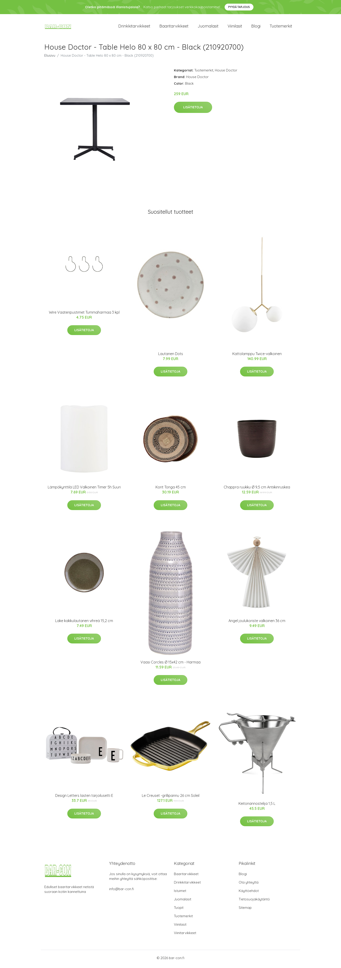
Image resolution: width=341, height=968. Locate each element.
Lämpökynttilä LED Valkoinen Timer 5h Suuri (84, 489)
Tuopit (178, 910)
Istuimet (180, 893)
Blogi (256, 27)
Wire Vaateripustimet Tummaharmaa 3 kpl (84, 314)
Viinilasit (235, 27)
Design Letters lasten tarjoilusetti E (84, 798)
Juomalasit (208, 27)
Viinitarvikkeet (185, 935)
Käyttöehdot (249, 893)
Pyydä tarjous (239, 7)
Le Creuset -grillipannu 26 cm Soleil (170, 798)
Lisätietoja (193, 110)
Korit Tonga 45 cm (170, 489)
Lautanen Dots (170, 356)
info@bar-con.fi (121, 891)
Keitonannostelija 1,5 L (256, 805)
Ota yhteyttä (248, 884)
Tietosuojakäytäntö (254, 901)
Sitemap (245, 910)
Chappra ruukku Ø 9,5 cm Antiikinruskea (257, 489)
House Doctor (226, 72)
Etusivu (49, 58)
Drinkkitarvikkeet (134, 27)
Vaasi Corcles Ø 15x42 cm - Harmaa (170, 664)
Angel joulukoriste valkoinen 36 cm (256, 623)
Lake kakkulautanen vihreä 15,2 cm (84, 623)
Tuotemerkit (281, 27)
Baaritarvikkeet (173, 27)
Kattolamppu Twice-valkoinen (257, 356)
